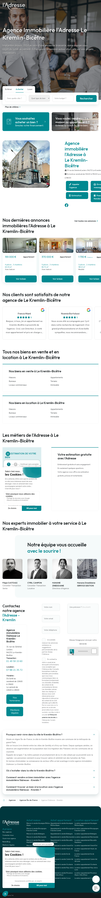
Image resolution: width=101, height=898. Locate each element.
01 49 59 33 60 (14, 661)
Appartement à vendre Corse (60, 878)
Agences (12, 800)
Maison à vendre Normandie (36, 837)
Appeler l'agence (74, 186)
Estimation (75, 195)
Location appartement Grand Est (86, 845)
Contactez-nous (8, 835)
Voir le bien (21, 279)
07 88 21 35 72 (14, 669)
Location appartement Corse (84, 878)
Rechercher (86, 98)
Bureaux (12, 381)
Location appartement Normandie (86, 837)
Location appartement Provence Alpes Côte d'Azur (86, 874)
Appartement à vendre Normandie (62, 837)
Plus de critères (13, 107)
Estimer (8, 89)
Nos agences (7, 832)
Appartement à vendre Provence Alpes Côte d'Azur (61, 874)
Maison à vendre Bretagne (35, 834)
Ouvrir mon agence (9, 838)
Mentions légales (14, 711)
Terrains (53, 381)
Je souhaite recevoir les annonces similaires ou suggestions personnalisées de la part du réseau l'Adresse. (50, 647)
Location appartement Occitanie (86, 864)
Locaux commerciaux (18, 385)
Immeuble (54, 385)
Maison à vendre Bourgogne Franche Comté (36, 830)
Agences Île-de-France (28, 800)
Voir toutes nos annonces (86, 221)
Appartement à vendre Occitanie (61, 864)
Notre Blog (6, 842)
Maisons (12, 377)
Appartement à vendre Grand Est (61, 845)
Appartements (56, 377)
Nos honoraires (14, 699)
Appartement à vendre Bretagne (61, 834)
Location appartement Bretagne (86, 834)
